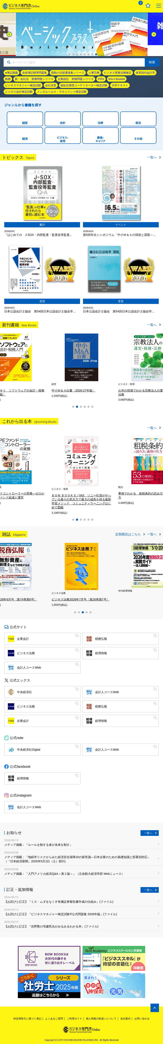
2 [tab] (73, 54)
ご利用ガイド (74, 1018)
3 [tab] (77, 54)
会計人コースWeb (29, 667)
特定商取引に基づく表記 (27, 1018)
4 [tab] (81, 54)
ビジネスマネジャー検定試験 (23, 85)
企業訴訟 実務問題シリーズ (76, 79)
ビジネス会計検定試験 (19, 91)
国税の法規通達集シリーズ (67, 72)
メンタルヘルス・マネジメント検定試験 (62, 91)
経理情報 (101, 653)
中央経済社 (24, 692)
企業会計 (23, 638)
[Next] (153, 34)
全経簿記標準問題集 (34, 72)
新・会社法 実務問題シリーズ (34, 79)
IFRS (101, 79)
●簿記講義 (11, 72)
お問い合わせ (142, 1018)
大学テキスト (120, 85)
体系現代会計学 (145, 72)
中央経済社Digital (28, 749)
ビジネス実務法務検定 (117, 72)
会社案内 (125, 1018)
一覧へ (152, 157)
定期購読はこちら (128, 534)
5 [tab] (85, 54)
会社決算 (50, 85)
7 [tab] (92, 54)
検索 (152, 62)
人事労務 (94, 72)
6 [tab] (88, 54)
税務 (8, 79)
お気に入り (148, 5)
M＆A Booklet (116, 79)
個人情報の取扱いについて (101, 1018)
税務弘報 (101, 638)
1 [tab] (69, 54)
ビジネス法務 (26, 653)
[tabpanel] (33, 470)
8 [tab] (96, 54)
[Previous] (9, 34)
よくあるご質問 (54, 1018)
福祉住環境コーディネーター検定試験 (83, 85)
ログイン (127, 5)
